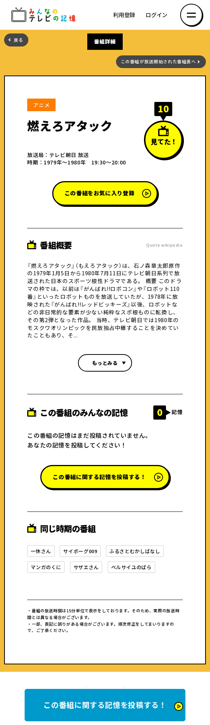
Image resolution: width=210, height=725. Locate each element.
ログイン (156, 15)
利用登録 (124, 15)
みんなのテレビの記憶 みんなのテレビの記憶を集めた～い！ (44, 15)
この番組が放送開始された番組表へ (158, 61)
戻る (18, 40)
